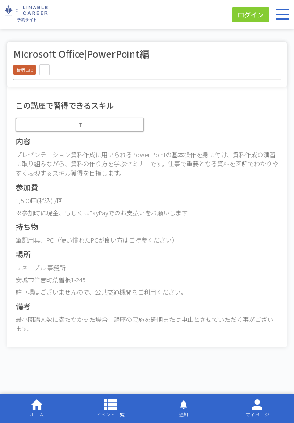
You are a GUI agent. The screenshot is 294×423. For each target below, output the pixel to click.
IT (79, 125)
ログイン (250, 14)
